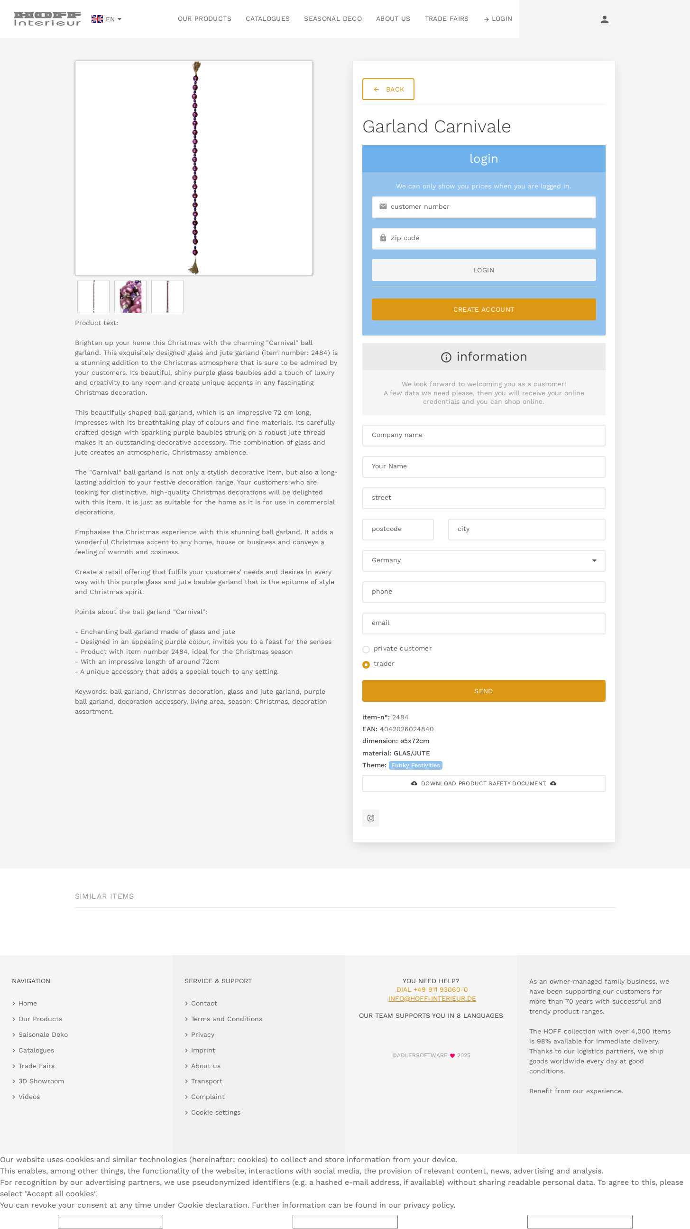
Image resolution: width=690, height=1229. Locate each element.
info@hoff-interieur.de (432, 998)
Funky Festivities (415, 765)
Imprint (203, 1050)
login (483, 270)
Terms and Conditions (226, 1019)
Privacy (202, 1034)
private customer (403, 648)
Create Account (484, 309)
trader (384, 663)
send (483, 691)
